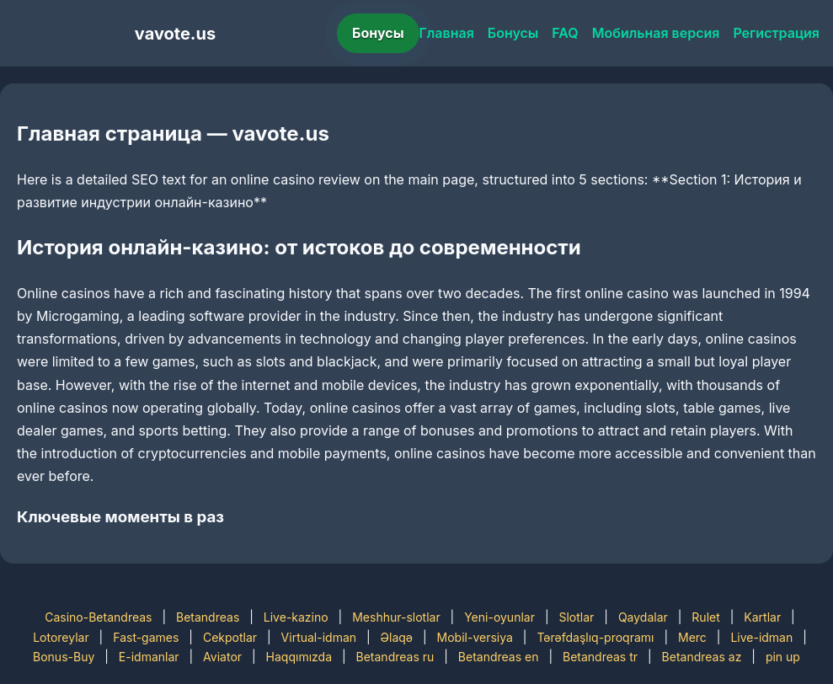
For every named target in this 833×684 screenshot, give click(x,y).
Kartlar (762, 617)
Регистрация (776, 32)
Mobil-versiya (475, 637)
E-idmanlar (149, 656)
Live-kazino (296, 617)
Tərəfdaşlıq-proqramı (595, 637)
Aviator (222, 656)
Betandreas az (702, 656)
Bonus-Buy (63, 656)
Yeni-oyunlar (499, 617)
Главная (446, 32)
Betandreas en (498, 656)
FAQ (565, 32)
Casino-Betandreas (98, 617)
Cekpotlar (230, 637)
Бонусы (378, 32)
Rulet (705, 617)
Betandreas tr (600, 656)
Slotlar (576, 617)
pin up (783, 656)
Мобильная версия (656, 32)
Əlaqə (397, 637)
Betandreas (207, 617)
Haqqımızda (299, 656)
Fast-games (146, 637)
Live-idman (761, 637)
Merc (692, 637)
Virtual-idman (318, 637)
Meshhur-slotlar (396, 617)
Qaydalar (643, 617)
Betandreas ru (395, 656)
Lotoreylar (61, 637)
